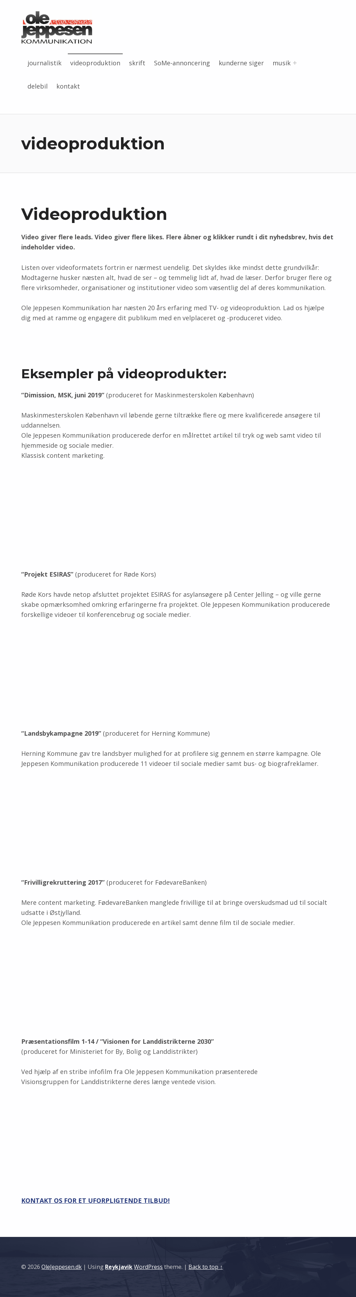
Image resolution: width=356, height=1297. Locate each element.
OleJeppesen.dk (61, 1267)
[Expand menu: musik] (295, 63)
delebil (37, 86)
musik (282, 63)
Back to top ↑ (205, 1267)
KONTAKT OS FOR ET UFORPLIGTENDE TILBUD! (95, 1200)
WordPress (148, 1267)
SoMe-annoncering (182, 63)
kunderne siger (241, 63)
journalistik (44, 63)
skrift (137, 63)
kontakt (68, 86)
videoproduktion (95, 63)
